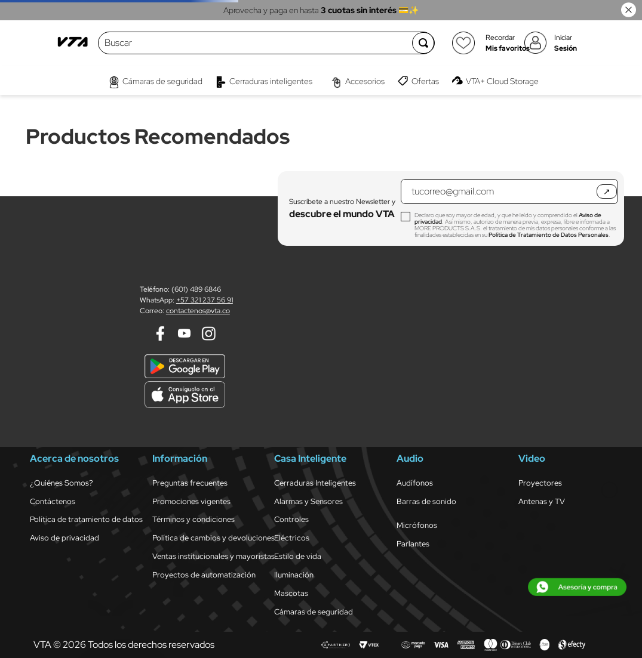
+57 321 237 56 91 (204, 300)
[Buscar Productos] (423, 43)
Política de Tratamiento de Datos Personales (549, 235)
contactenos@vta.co (198, 311)
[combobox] (255, 43)
